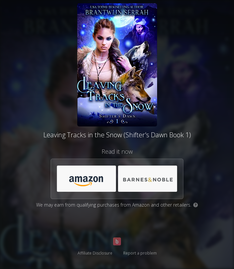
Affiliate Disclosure (95, 253)
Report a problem (140, 253)
